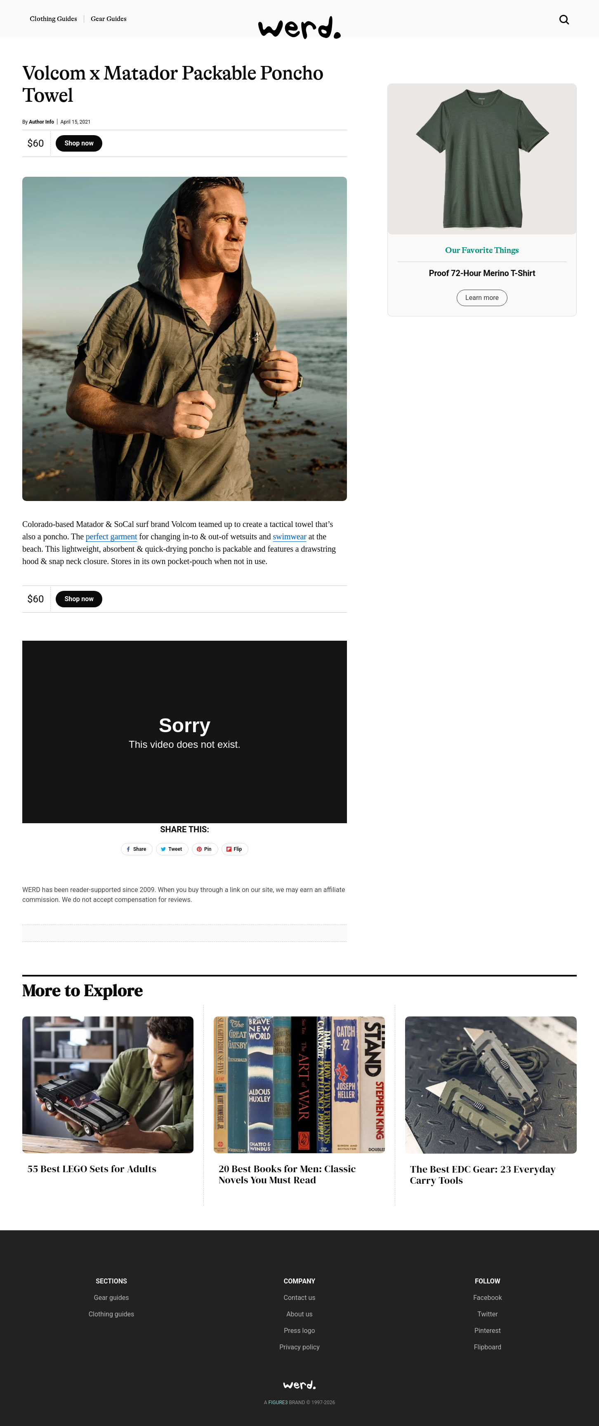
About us (299, 1314)
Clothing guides (111, 1314)
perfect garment (111, 536)
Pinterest (487, 1331)
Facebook (487, 1298)
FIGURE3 (278, 1402)
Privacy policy (299, 1347)
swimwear (289, 536)
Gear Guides (109, 19)
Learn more (482, 298)
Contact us (300, 1298)
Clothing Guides (53, 19)
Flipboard (488, 1347)
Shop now (79, 143)
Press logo (299, 1331)
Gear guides (111, 1298)
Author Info (41, 122)
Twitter (487, 1314)
